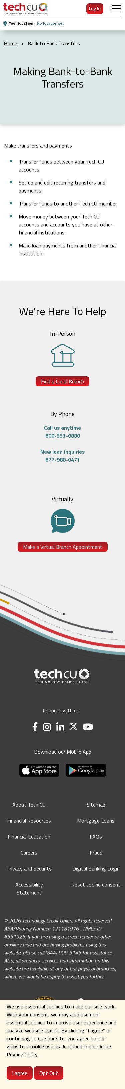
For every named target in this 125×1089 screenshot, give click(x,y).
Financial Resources (29, 821)
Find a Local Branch (62, 381)
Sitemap (96, 805)
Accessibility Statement (29, 889)
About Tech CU (29, 805)
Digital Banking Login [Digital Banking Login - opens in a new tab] (96, 869)
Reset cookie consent (95, 885)
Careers (29, 853)
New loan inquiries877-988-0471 (62, 456)
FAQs (96, 837)
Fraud (96, 853)
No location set (50, 23)
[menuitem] (25, 8)
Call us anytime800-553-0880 (62, 432)
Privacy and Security (29, 869)
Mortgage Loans (96, 821)
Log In (95, 8)
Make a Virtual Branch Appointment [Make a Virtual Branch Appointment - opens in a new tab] (62, 547)
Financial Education (29, 837)
